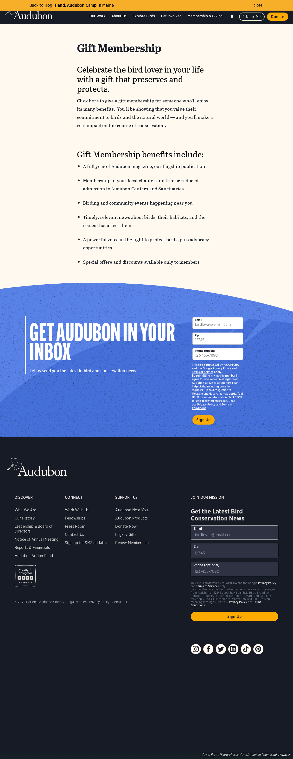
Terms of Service (202, 372)
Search (233, 16)
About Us (119, 16)
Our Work (97, 16)
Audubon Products (131, 518)
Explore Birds (144, 16)
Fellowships (75, 518)
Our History (25, 518)
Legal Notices (76, 602)
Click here (88, 100)
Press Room (75, 526)
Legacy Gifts (125, 534)
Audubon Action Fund (34, 555)
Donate (277, 16)
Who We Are (25, 510)
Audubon (29, 12)
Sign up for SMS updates (86, 542)
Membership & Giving (205, 16)
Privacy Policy (206, 404)
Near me (253, 16)
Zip (197, 335)
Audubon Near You (131, 510)
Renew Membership (132, 542)
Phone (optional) (206, 351)
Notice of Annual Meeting (36, 539)
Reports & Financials (32, 547)
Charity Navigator (25, 575)
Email (198, 320)
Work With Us (77, 510)
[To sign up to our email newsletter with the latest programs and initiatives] (217, 323)
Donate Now (126, 526)
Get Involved (171, 16)
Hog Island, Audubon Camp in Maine (71, 5)
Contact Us (74, 534)
